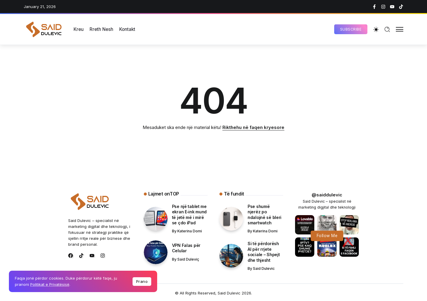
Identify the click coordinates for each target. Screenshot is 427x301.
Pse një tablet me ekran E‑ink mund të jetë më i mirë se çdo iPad (189, 215)
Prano (142, 281)
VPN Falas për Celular (186, 248)
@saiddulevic (327, 195)
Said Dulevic (264, 268)
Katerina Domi (189, 231)
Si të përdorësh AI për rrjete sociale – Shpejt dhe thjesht (264, 252)
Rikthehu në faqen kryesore (253, 127)
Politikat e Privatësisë (49, 284)
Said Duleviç (188, 259)
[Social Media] (374, 6)
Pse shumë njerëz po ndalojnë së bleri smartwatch (264, 215)
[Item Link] (156, 219)
